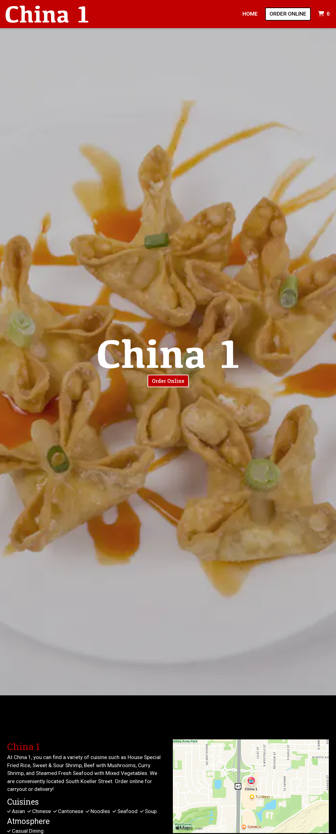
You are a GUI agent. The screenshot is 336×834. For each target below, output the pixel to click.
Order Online (288, 14)
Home (250, 14)
